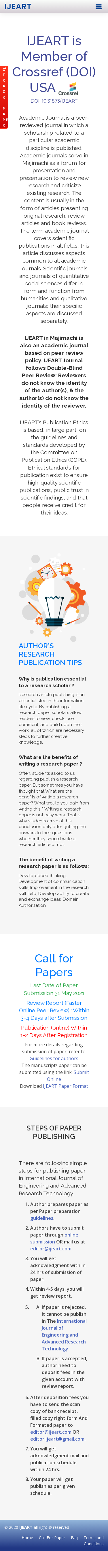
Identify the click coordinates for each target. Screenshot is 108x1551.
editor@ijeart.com (50, 1248)
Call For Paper (52, 1537)
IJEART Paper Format (65, 1086)
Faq (74, 1537)
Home (27, 1537)
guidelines (41, 1218)
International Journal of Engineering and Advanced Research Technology (64, 1335)
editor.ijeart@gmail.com (57, 1439)
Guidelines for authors (54, 1058)
